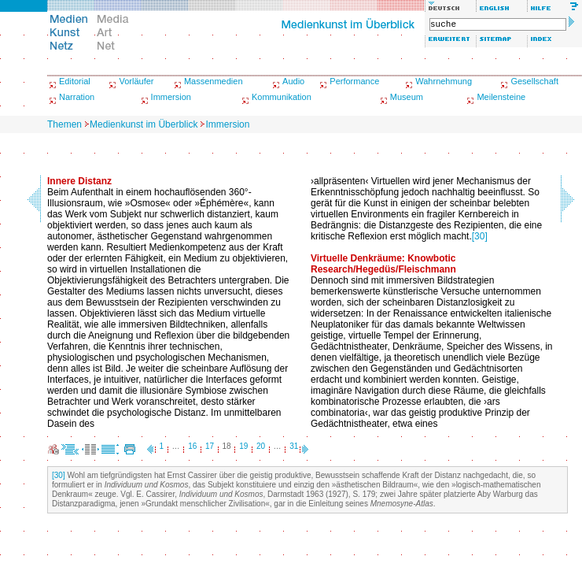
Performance (354, 81)
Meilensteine (501, 97)
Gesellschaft (534, 81)
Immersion (171, 97)
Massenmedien (213, 81)
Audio (293, 81)
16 (192, 446)
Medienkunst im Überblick (143, 124)
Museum (406, 97)
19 (243, 446)
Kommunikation (281, 97)
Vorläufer (136, 81)
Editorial (74, 81)
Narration (76, 97)
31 (293, 446)
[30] (480, 236)
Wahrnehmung (443, 81)
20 (260, 446)
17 (209, 446)
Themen (64, 124)
